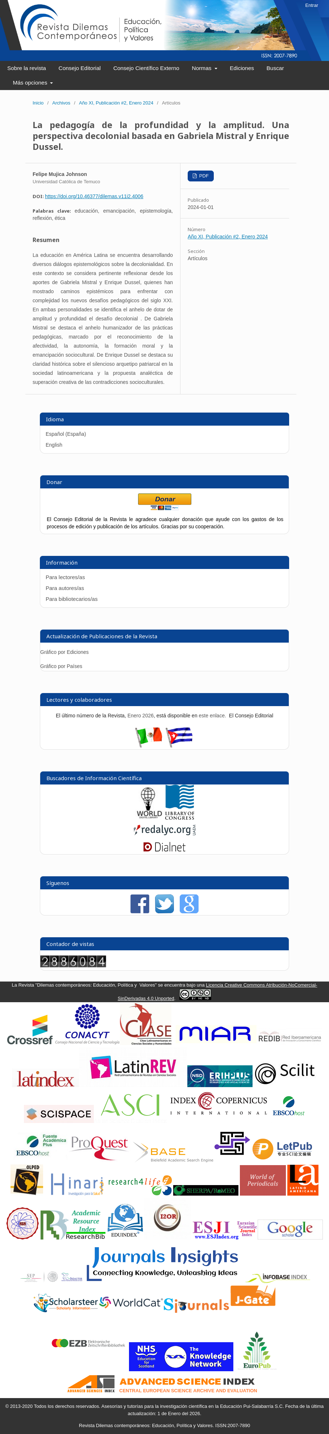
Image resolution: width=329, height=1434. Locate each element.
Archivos (61, 103)
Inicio (38, 103)
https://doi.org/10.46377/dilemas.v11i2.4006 (94, 196)
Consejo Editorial (80, 68)
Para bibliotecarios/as (71, 599)
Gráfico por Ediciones (64, 652)
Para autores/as (65, 588)
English (54, 445)
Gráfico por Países (62, 666)
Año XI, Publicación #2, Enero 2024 (116, 103)
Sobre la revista (26, 68)
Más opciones (31, 82)
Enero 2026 (141, 715)
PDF (203, 176)
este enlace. (213, 715)
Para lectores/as (65, 577)
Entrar (311, 5)
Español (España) (66, 434)
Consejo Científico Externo (146, 68)
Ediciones (242, 68)
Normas (202, 68)
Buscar (275, 68)
